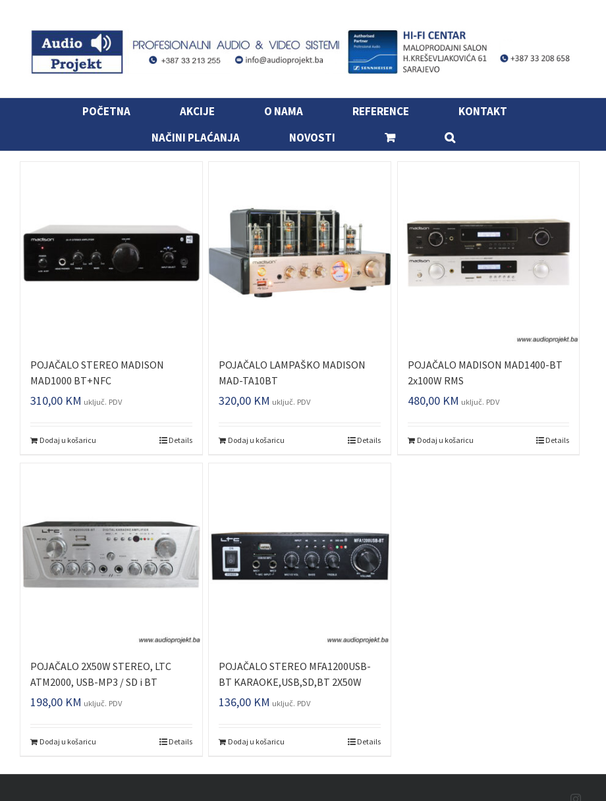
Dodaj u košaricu (68, 440)
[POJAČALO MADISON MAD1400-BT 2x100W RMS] (489, 253)
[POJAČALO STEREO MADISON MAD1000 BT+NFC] (111, 253)
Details (180, 440)
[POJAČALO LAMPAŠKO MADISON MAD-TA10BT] (300, 253)
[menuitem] (114, 111)
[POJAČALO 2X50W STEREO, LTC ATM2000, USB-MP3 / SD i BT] (111, 554)
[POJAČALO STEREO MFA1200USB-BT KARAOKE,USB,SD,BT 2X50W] (300, 554)
